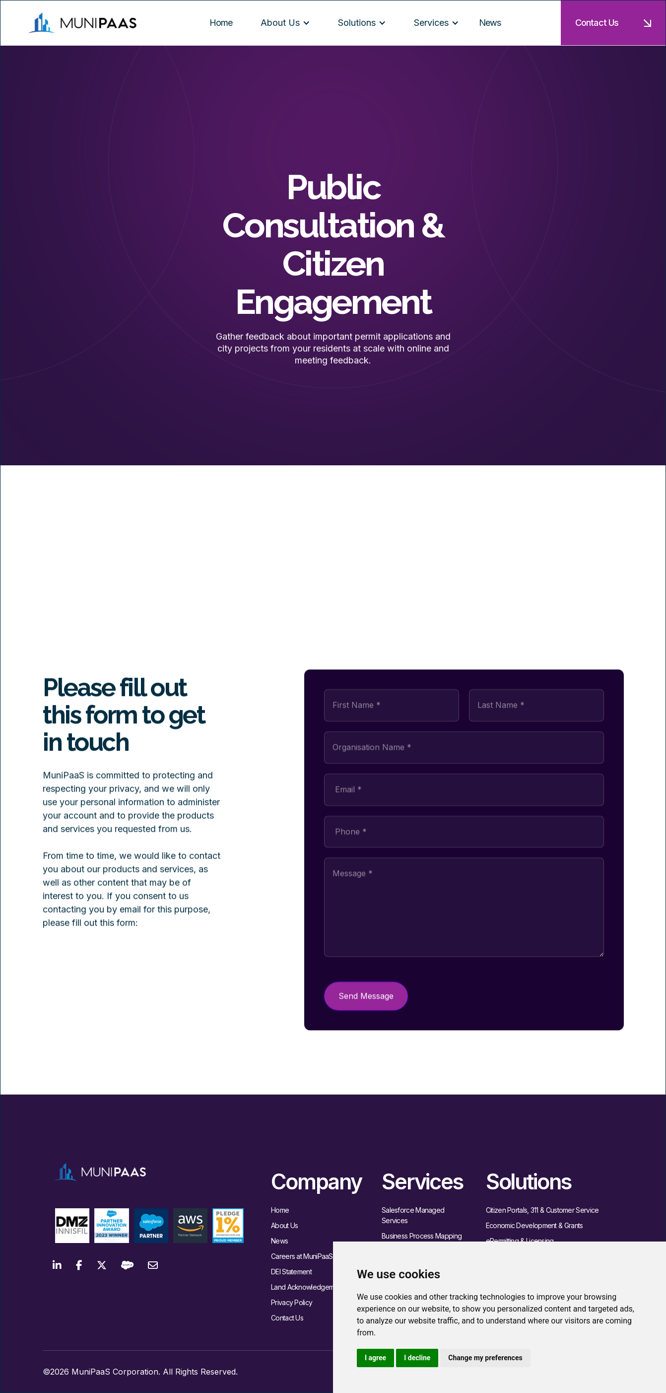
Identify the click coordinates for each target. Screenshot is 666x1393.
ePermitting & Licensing (520, 1241)
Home (280, 1210)
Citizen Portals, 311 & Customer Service (542, 1210)
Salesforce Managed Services (413, 1215)
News (279, 1241)
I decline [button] (417, 1358)
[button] (281, 22)
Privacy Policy (291, 1302)
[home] (82, 23)
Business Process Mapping (422, 1236)
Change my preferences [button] (485, 1358)
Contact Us (287, 1318)
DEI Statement (291, 1271)
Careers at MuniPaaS (302, 1256)
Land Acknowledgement (307, 1287)
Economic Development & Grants (534, 1225)
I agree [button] (375, 1358)
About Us (284, 1225)
